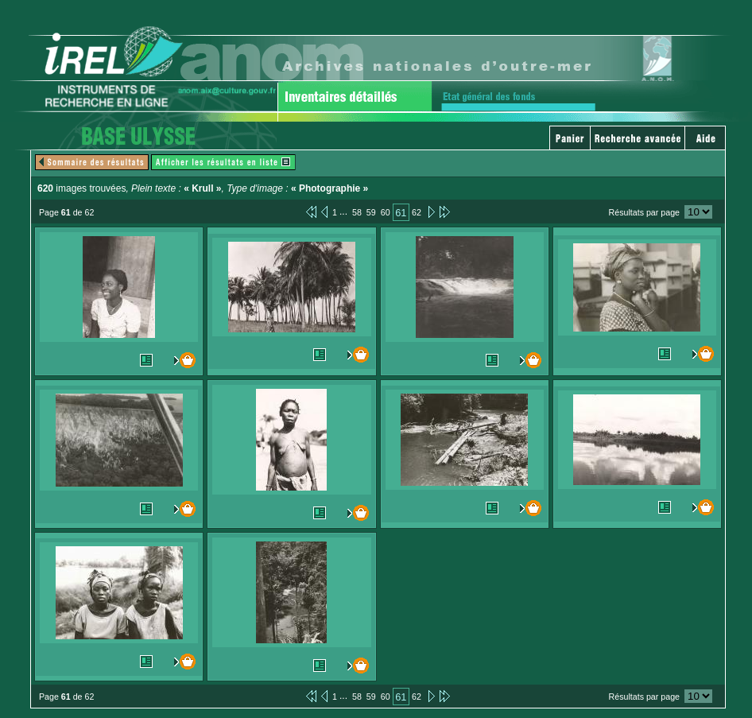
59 (371, 212)
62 (416, 212)
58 (357, 212)
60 (385, 212)
